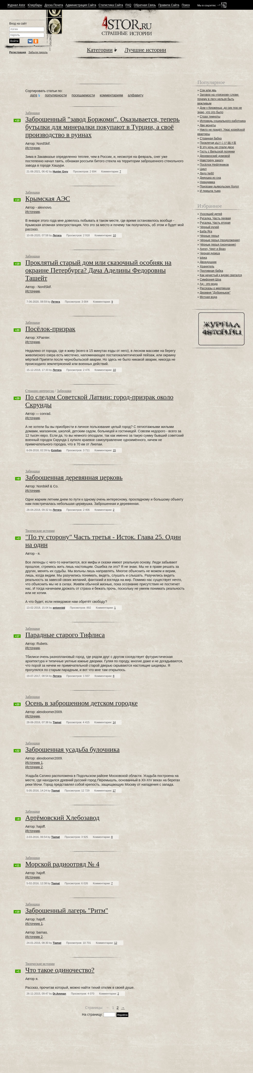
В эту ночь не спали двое (217, 147)
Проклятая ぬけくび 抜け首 (218, 143)
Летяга (57, 235)
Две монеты (208, 125)
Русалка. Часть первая (215, 218)
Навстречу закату (211, 160)
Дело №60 (207, 173)
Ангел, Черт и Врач (213, 249)
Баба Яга (206, 231)
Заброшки (32, 113)
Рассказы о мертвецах (215, 288)
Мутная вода (208, 297)
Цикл (203, 169)
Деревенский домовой (215, 156)
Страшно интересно (39, 391)
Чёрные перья (209, 236)
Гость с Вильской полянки (217, 151)
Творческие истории (39, 531)
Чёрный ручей (209, 227)
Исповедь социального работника (222, 121)
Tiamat (57, 722)
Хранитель (207, 266)
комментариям (111, 95)
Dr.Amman (59, 993)
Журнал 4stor (16, 5)
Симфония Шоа (210, 279)
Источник (32, 148)
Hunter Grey (60, 171)
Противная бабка (211, 271)
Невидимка (207, 182)
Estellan (56, 450)
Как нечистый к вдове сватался (221, 275)
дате (33, 95)
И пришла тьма (210, 191)
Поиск (186, 5)
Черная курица (210, 253)
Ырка (203, 257)
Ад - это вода (208, 284)
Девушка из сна (210, 177)
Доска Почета (54, 5)
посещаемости (83, 95)
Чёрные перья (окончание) (218, 244)
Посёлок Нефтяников (214, 164)
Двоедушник (208, 262)
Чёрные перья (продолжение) (220, 240)
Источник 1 (34, 763)
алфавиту (135, 95)
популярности (56, 95)
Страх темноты (210, 116)
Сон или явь (208, 90)
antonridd (59, 607)
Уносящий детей (211, 214)
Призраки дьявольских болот (219, 186)
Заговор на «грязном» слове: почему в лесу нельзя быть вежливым (218, 99)
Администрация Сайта (80, 5)
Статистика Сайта (111, 5)
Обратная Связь (145, 5)
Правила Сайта (168, 5)
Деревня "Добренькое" (215, 292)
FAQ (128, 5)
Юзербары (35, 5)
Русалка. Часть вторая (215, 222)
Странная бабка (211, 138)
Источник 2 (34, 767)
